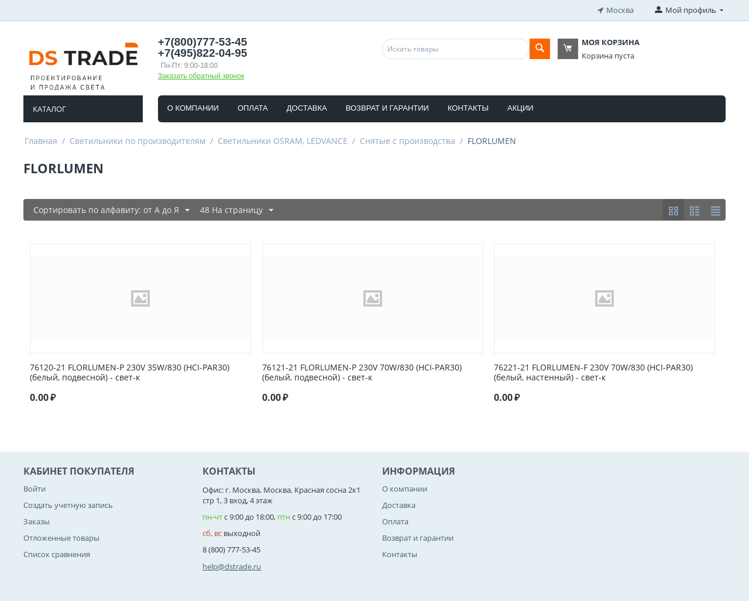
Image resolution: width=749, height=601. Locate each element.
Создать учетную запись (68, 504)
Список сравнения (56, 554)
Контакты (468, 107)
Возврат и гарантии (387, 107)
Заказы (36, 521)
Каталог (49, 108)
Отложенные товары (61, 538)
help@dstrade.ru (231, 566)
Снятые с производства (407, 140)
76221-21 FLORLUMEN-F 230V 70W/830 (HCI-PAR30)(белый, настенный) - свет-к (593, 372)
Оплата (253, 107)
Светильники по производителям (137, 140)
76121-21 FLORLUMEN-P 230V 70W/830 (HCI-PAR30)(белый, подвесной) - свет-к (362, 372)
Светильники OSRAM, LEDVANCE (283, 140)
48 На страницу (236, 210)
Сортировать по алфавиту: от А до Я (111, 210)
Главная (41, 140)
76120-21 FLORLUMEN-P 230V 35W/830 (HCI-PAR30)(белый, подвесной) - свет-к (129, 372)
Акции (520, 107)
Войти (34, 488)
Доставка (307, 107)
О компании (193, 107)
